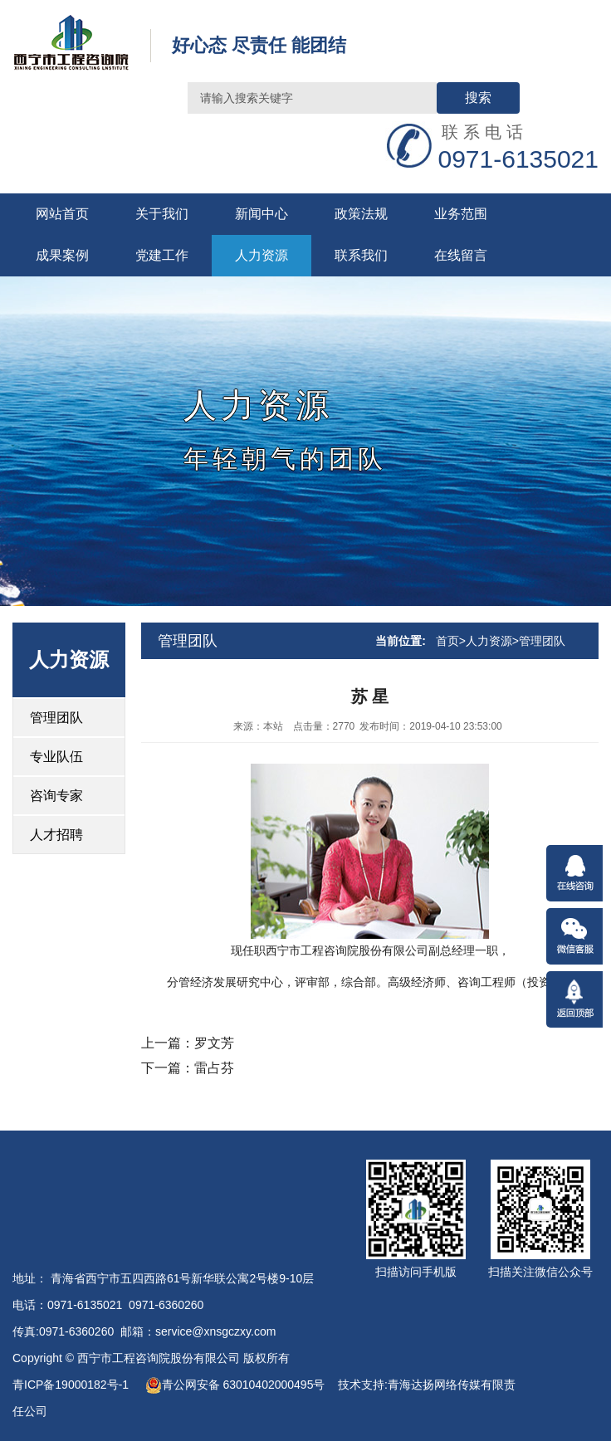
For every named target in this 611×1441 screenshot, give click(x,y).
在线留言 (460, 255)
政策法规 (361, 214)
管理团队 (56, 718)
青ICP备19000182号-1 (72, 1384)
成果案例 (62, 255)
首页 (447, 640)
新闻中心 (261, 214)
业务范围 (460, 214)
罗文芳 (214, 1043)
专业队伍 (56, 757)
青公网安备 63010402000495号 (235, 1384)
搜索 (478, 97)
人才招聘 (56, 835)
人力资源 (261, 255)
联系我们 (361, 255)
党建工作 (161, 255)
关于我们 (161, 214)
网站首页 (62, 214)
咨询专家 (56, 796)
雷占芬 (214, 1068)
